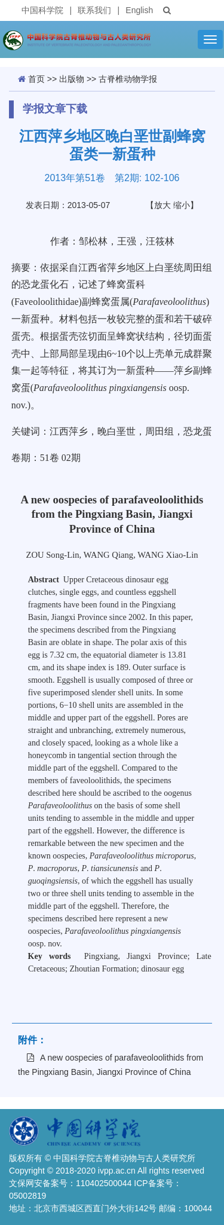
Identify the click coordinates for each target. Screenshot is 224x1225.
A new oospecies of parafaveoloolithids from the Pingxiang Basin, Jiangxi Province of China (110, 1065)
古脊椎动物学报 (128, 79)
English (139, 10)
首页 (36, 79)
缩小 (181, 205)
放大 (162, 205)
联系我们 (94, 10)
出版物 (71, 79)
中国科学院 (42, 10)
